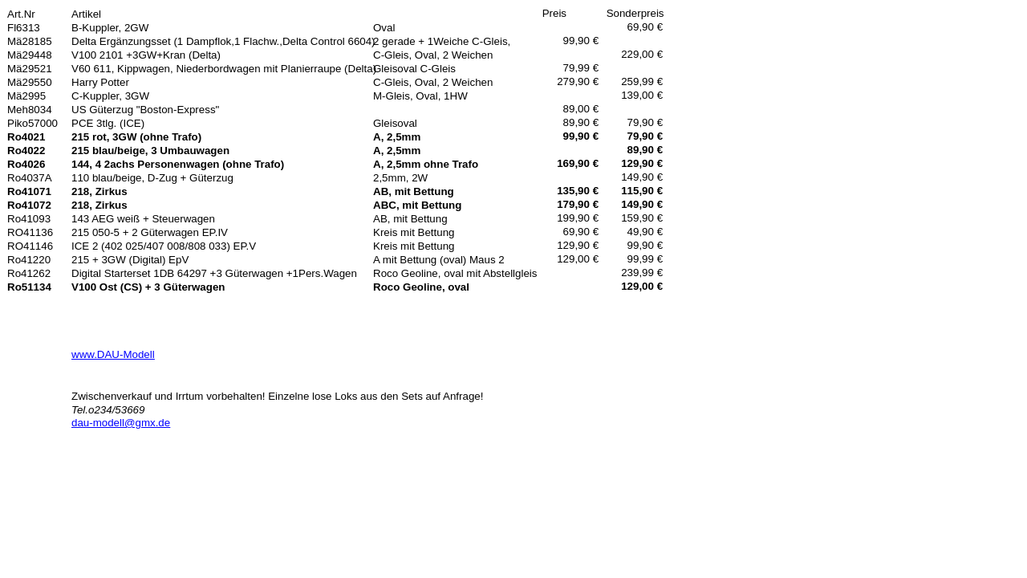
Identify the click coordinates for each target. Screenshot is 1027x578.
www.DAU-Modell (113, 354)
